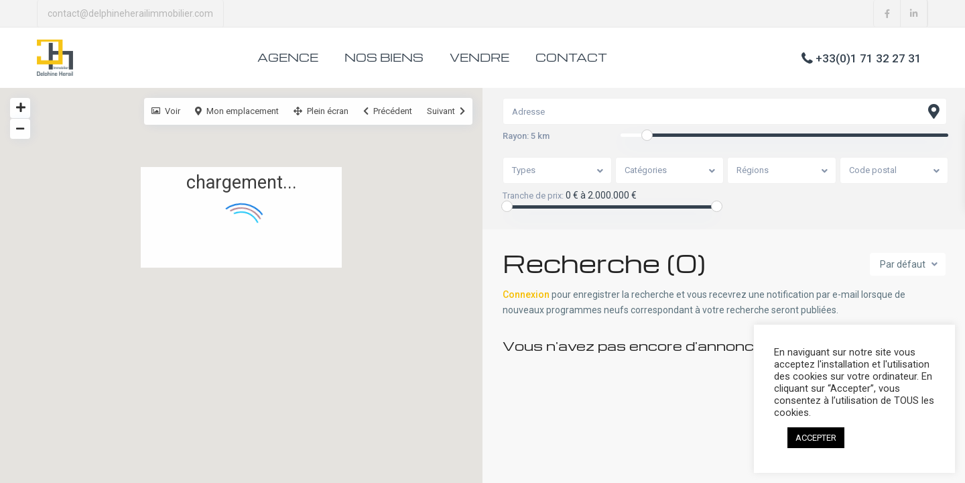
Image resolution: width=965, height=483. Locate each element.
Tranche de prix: (533, 196)
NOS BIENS (384, 57)
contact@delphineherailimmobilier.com (130, 13)
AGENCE (287, 57)
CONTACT (571, 57)
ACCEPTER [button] (815, 438)
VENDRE (479, 57)
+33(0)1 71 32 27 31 (868, 57)
